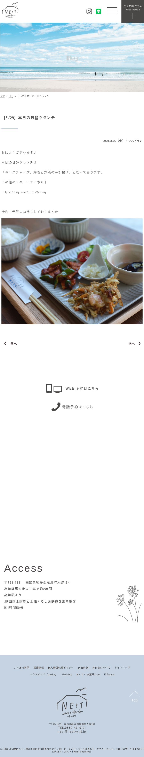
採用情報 (38, 667)
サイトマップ (122, 667)
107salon (109, 674)
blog (11, 96)
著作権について (101, 667)
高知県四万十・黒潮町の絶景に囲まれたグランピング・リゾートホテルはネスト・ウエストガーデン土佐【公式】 (69, 748)
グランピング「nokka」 (44, 674)
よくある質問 (22, 667)
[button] (112, 9)
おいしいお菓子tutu (88, 674)
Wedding (67, 674)
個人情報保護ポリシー (61, 667)
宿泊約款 (83, 667)
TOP (2, 96)
